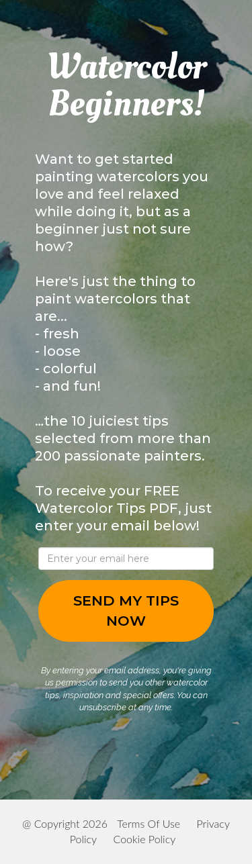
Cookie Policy (144, 838)
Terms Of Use (148, 823)
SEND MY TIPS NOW (126, 610)
